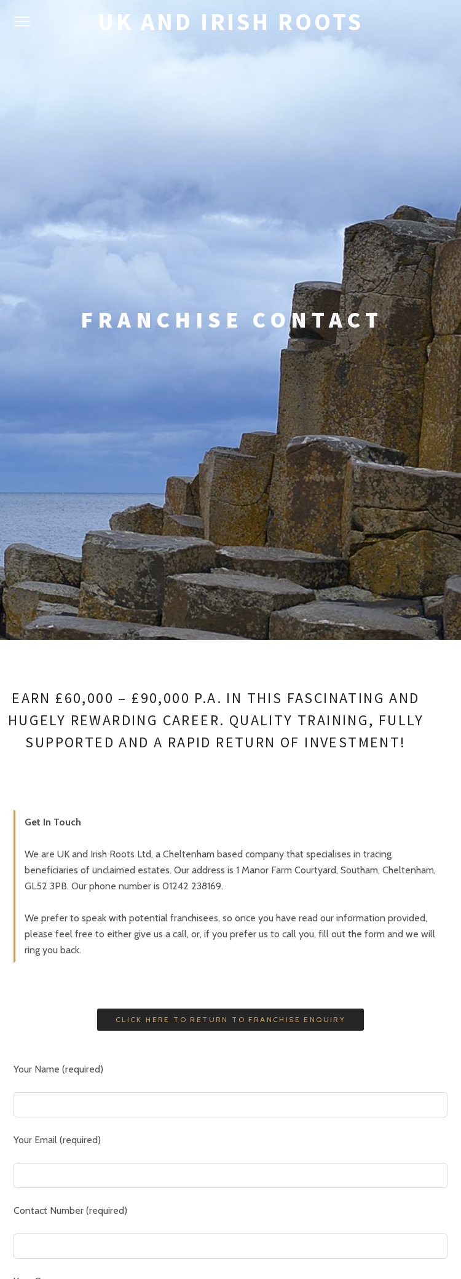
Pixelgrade (281, 1240)
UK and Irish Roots (230, 22)
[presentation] (107, 1055)
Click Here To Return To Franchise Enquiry (230, 600)
